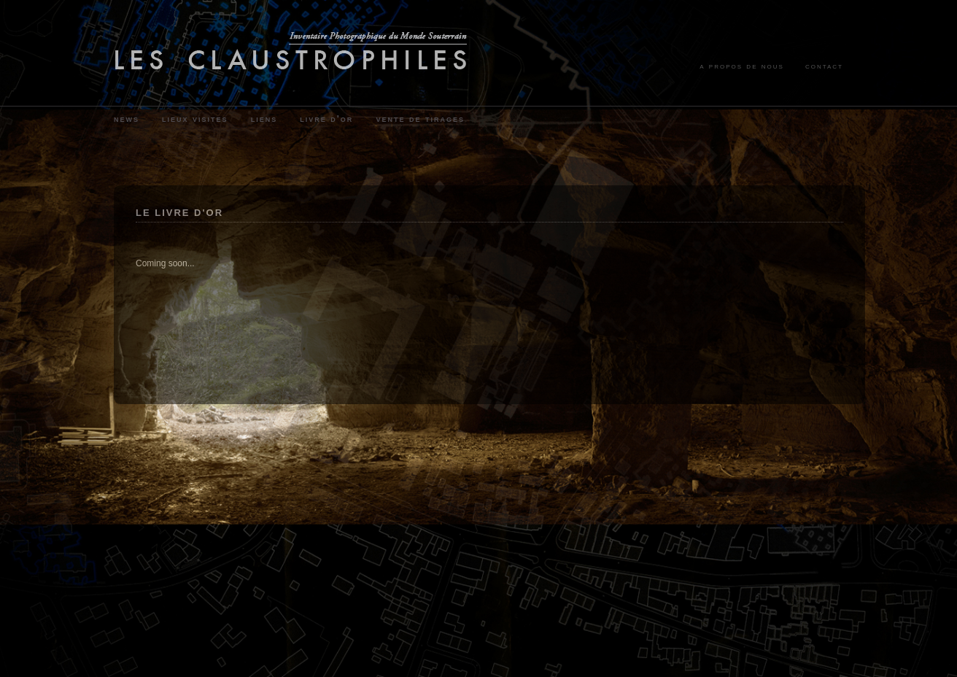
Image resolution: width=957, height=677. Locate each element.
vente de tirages (420, 118)
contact (824, 66)
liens (264, 118)
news (126, 118)
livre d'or (326, 118)
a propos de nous (742, 66)
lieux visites (195, 118)
